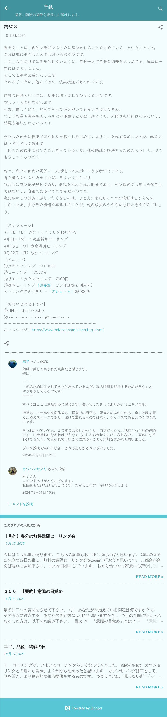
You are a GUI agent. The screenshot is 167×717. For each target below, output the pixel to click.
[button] (160, 28)
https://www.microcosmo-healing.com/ (67, 329)
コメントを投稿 (20, 504)
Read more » (149, 576)
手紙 (48, 7)
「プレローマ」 (61, 291)
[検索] (160, 9)
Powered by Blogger (83, 708)
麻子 (25, 362)
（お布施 (43, 285)
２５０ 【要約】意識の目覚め (33, 591)
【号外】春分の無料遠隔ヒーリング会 (39, 536)
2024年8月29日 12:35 (38, 455)
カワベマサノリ (34, 469)
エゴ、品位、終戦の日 (25, 646)
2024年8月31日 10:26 (38, 492)
